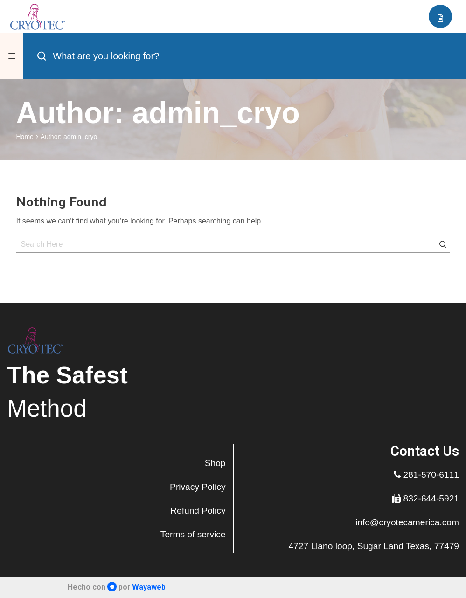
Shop (215, 463)
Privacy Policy (197, 487)
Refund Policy (197, 510)
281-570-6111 (426, 475)
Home (25, 136)
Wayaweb (149, 587)
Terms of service (193, 534)
